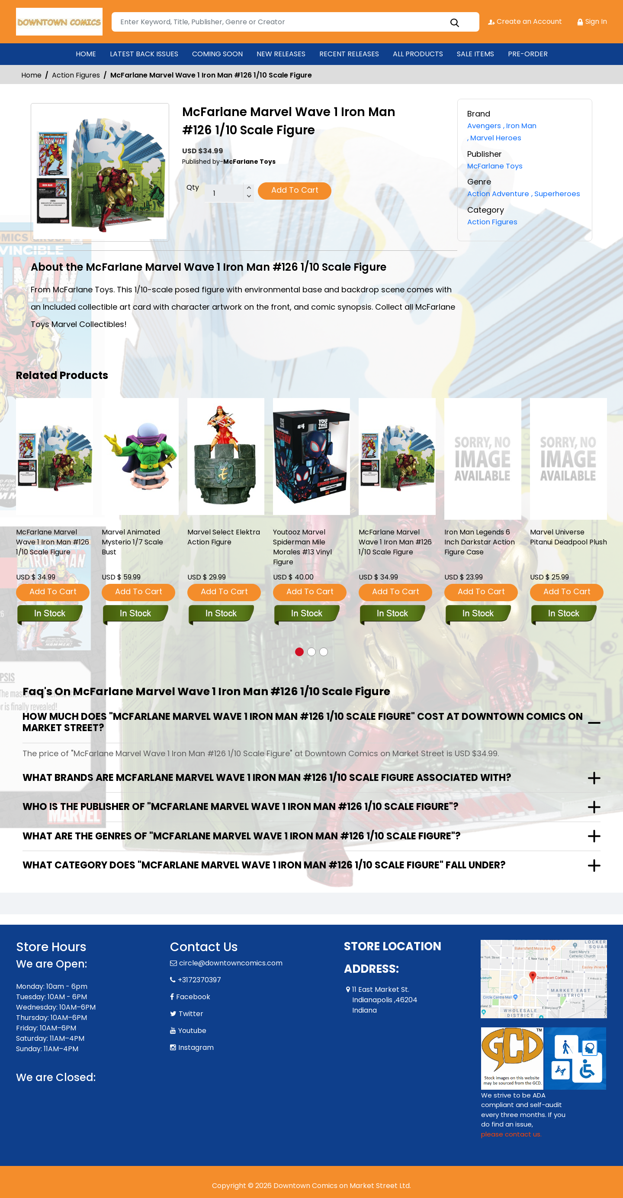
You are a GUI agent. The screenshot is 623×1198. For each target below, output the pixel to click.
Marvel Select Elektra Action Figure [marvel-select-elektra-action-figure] (225, 538)
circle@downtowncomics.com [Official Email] (231, 963)
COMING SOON (217, 54)
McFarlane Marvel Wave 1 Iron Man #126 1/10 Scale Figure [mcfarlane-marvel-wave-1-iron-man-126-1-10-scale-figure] (48, 550)
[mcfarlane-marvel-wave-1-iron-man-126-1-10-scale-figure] (54, 456)
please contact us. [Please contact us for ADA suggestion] (511, 1134)
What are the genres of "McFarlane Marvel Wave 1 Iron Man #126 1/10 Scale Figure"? (241, 836)
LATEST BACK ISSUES (144, 54)
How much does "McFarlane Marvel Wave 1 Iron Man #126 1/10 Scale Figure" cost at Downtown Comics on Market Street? (302, 722)
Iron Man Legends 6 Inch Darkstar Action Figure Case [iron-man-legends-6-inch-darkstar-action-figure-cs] (482, 544)
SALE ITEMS (475, 54)
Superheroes (493, 204)
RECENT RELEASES (349, 54)
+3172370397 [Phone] (199, 980)
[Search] (295, 22)
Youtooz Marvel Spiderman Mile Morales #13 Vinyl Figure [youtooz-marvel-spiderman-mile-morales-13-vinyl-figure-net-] (305, 550)
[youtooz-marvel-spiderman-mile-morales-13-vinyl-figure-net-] (311, 456)
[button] (299, 652)
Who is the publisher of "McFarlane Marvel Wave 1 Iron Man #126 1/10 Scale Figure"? (240, 806)
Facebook (193, 997)
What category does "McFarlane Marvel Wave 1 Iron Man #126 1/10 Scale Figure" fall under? (264, 865)
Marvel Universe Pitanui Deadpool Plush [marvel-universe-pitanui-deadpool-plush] (562, 544)
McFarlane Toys (497, 164)
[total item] (229, 194)
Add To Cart (294, 190)
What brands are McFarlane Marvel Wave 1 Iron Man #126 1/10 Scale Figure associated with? (266, 777)
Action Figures (76, 75)
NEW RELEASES (281, 54)
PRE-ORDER (528, 54)
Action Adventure (500, 192)
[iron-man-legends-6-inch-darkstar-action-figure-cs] (482, 459)
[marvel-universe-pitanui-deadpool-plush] (568, 459)
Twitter (191, 1014)
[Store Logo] (59, 22)
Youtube (192, 1031)
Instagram (196, 1047)
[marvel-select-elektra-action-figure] (225, 456)
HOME (86, 54)
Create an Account (525, 21)
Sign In (592, 21)
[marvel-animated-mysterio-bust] (140, 456)
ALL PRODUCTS (418, 54)
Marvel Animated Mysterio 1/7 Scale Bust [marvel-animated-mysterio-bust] (135, 544)
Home (31, 75)
